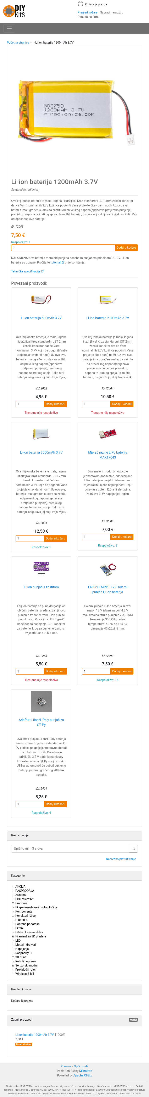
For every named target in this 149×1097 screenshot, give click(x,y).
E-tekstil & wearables (29, 932)
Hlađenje (21, 920)
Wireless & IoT (24, 974)
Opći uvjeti (81, 1066)
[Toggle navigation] (9, 28)
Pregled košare (87, 12)
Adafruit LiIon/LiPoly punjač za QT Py (41, 722)
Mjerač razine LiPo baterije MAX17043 (107, 454)
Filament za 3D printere (30, 936)
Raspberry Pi (23, 953)
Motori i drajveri (25, 945)
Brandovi (21, 903)
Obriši (133, 1019)
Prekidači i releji (25, 969)
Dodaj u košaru (126, 247)
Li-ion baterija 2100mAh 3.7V (107, 318)
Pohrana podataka (27, 924)
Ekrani (19, 928)
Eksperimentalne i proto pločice (36, 907)
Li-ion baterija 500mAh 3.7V (41, 318)
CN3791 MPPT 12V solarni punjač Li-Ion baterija (107, 589)
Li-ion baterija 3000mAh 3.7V (41, 452)
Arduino (20, 895)
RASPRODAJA (24, 891)
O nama (66, 1066)
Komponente (23, 911)
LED (18, 940)
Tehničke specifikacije (25, 271)
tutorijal (56, 262)
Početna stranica (18, 42)
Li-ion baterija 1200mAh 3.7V (40, 1035)
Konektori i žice (25, 916)
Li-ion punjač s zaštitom (41, 587)
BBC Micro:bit (24, 899)
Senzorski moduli (26, 965)
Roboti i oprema (25, 961)
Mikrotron (85, 1071)
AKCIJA (20, 886)
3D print (20, 957)
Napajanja (22, 949)
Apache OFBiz (82, 1075)
